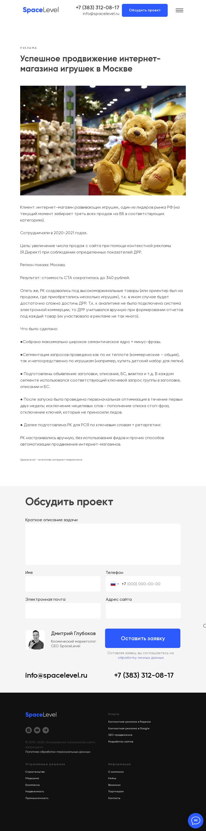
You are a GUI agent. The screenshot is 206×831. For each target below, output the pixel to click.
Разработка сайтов (120, 741)
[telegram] (45, 730)
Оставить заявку (143, 638)
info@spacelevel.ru (101, 13)
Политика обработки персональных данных (57, 752)
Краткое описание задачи (51, 519)
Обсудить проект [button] (145, 10)
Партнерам (116, 791)
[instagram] (28, 730)
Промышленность (36, 798)
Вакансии (114, 784)
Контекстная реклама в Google (129, 728)
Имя (29, 572)
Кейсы (112, 778)
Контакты (114, 798)
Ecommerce (32, 784)
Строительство (35, 771)
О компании (116, 771)
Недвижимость (34, 791)
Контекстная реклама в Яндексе (129, 721)
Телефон (114, 572)
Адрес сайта (119, 599)
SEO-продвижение (120, 734)
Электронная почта (45, 599)
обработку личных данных (141, 657)
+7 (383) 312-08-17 (97, 7)
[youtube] (37, 730)
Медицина (32, 778)
